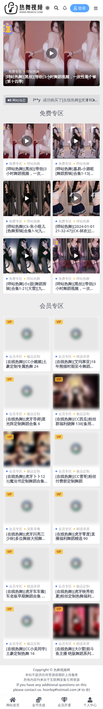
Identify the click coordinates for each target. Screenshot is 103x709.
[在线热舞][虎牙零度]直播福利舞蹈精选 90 (75, 536)
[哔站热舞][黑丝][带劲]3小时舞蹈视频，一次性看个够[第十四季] (50, 79)
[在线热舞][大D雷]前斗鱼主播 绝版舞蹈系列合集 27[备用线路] (75, 653)
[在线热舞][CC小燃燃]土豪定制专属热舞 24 (26, 364)
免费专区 (15, 71)
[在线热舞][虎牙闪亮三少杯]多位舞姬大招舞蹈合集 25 (26, 538)
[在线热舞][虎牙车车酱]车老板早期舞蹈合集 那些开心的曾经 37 (26, 596)
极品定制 (33, 356)
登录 (80, 8)
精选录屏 (83, 356)
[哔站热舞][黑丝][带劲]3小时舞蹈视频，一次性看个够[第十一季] (75, 288)
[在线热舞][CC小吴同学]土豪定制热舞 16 (26, 651)
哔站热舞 (33, 71)
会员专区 (52, 305)
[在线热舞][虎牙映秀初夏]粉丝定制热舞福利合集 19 (75, 596)
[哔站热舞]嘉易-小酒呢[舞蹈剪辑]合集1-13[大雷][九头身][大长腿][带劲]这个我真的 (74, 175)
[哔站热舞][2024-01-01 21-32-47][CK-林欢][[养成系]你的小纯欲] (75, 231)
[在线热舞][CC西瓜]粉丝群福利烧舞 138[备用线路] (75, 423)
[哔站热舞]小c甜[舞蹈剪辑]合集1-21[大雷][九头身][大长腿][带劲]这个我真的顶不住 (26, 290)
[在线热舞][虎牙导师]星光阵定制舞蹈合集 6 (26, 421)
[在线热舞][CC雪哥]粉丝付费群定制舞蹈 (75, 479)
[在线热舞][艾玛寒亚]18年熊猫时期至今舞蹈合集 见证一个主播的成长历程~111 (75, 368)
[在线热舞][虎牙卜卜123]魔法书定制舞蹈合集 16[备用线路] (26, 481)
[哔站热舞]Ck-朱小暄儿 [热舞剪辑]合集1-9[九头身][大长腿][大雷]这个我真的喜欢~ (26, 233)
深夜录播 (33, 528)
